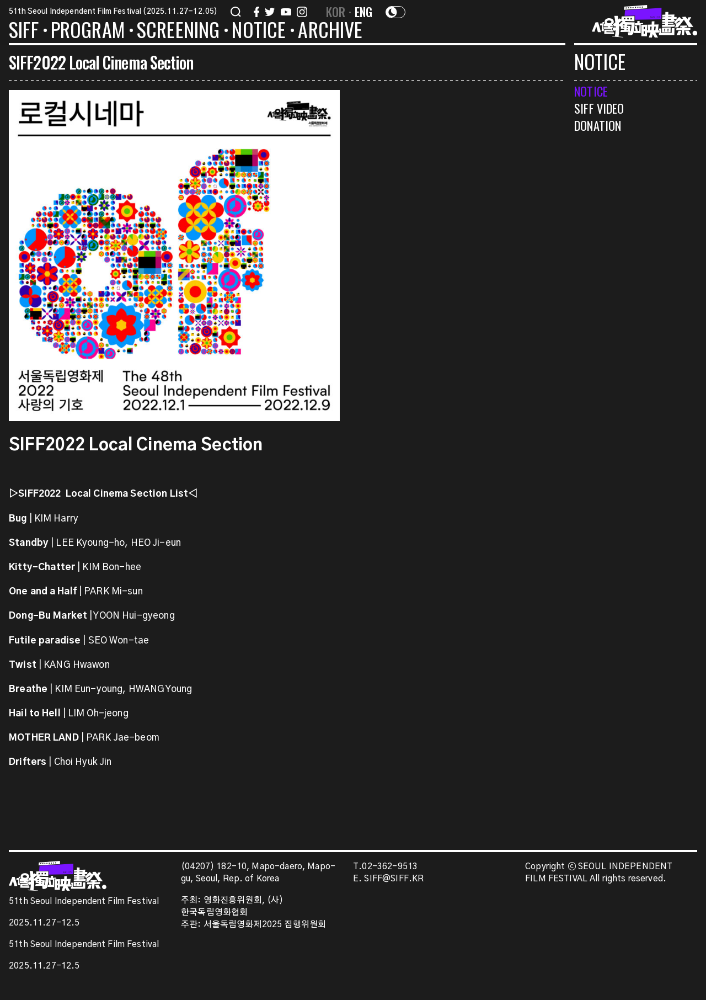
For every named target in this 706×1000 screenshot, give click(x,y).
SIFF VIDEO (599, 108)
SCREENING (178, 31)
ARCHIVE (330, 31)
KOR (336, 11)
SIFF (24, 31)
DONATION (597, 125)
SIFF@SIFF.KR (394, 879)
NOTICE (259, 31)
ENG (364, 11)
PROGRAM (88, 31)
